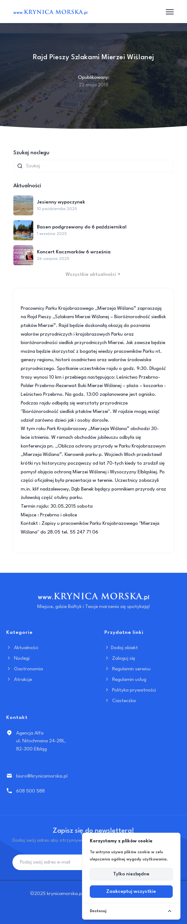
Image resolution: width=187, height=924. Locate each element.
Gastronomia (24, 669)
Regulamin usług (125, 679)
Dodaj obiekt (121, 647)
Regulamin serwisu (127, 669)
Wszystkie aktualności (93, 274)
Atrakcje (19, 679)
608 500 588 (30, 791)
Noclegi (18, 658)
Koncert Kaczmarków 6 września (74, 252)
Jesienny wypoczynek (61, 202)
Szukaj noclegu (31, 153)
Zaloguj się (119, 658)
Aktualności (22, 647)
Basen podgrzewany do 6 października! (82, 227)
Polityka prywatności (130, 690)
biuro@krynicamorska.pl (41, 776)
